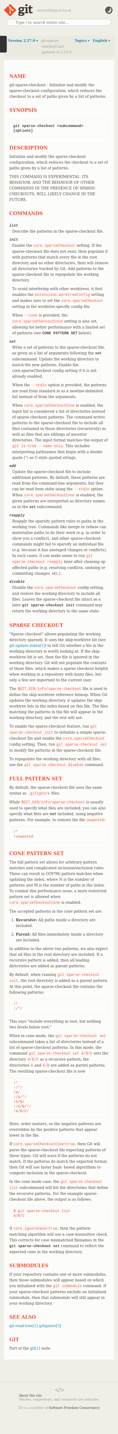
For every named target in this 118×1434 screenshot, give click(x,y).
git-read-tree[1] (23, 1326)
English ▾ (101, 41)
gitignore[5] (50, 1326)
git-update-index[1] (27, 645)
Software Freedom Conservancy (74, 1408)
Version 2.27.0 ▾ (23, 41)
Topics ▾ (82, 41)
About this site (30, 1395)
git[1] (35, 1348)
